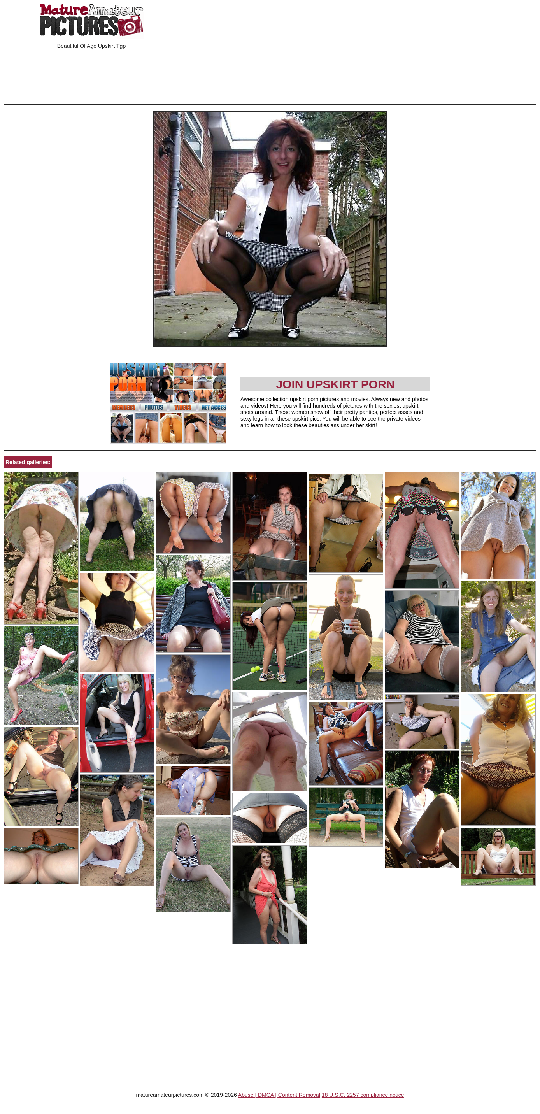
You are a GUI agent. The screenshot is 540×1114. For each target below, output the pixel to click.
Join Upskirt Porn (335, 384)
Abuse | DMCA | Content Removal (279, 1095)
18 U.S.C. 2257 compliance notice (363, 1095)
